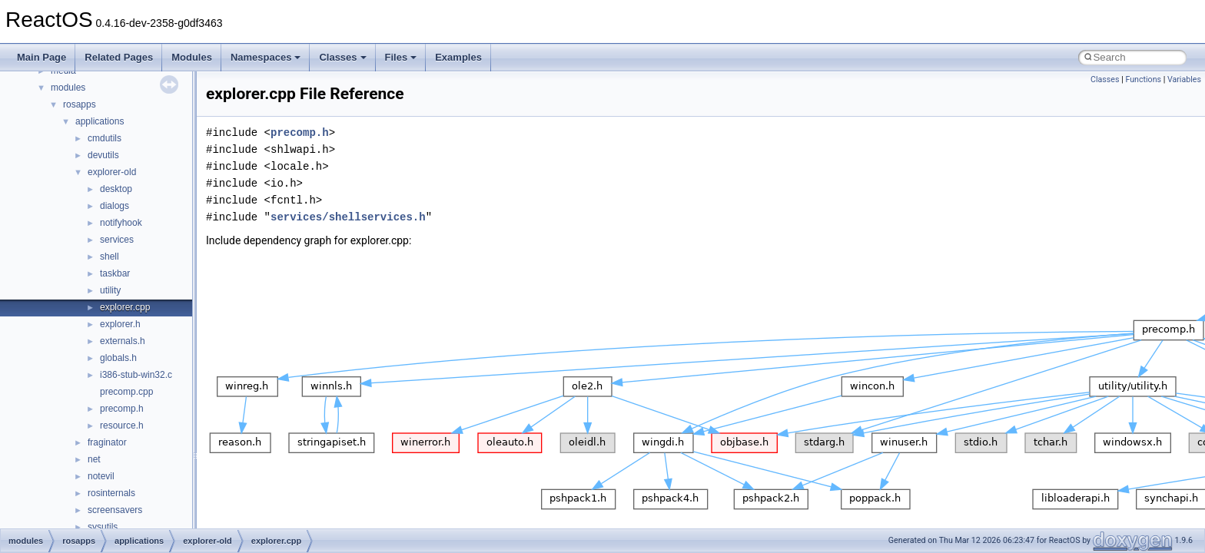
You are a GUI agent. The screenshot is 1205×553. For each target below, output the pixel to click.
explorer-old (112, 172)
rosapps (79, 104)
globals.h (118, 358)
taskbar (115, 273)
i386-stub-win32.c (136, 374)
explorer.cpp (125, 307)
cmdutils (104, 138)
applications (99, 121)
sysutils (103, 527)
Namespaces (266, 57)
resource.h (122, 425)
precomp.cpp (126, 391)
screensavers (115, 510)
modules (68, 87)
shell (109, 256)
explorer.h (120, 324)
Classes (342, 57)
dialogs (114, 205)
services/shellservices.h (348, 217)
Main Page (41, 57)
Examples (458, 57)
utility (110, 290)
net (94, 459)
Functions (1143, 79)
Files (401, 57)
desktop (116, 189)
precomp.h (122, 408)
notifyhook (121, 222)
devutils (103, 155)
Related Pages (119, 57)
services (117, 239)
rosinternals (111, 493)
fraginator (107, 442)
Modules (191, 57)
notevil (101, 476)
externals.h (122, 341)
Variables (1184, 79)
